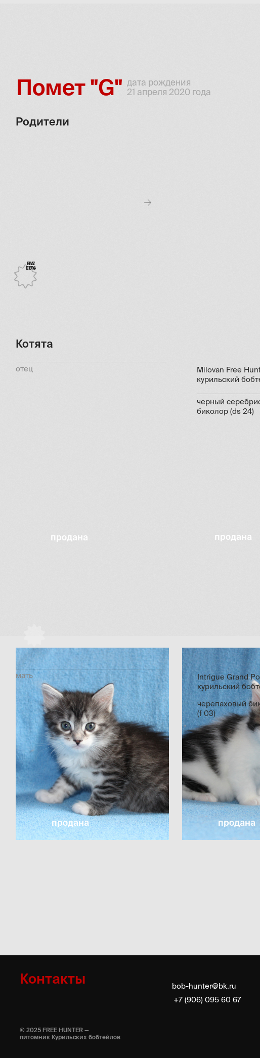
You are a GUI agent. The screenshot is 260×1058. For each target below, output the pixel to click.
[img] (25, 25)
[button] (92, 744)
